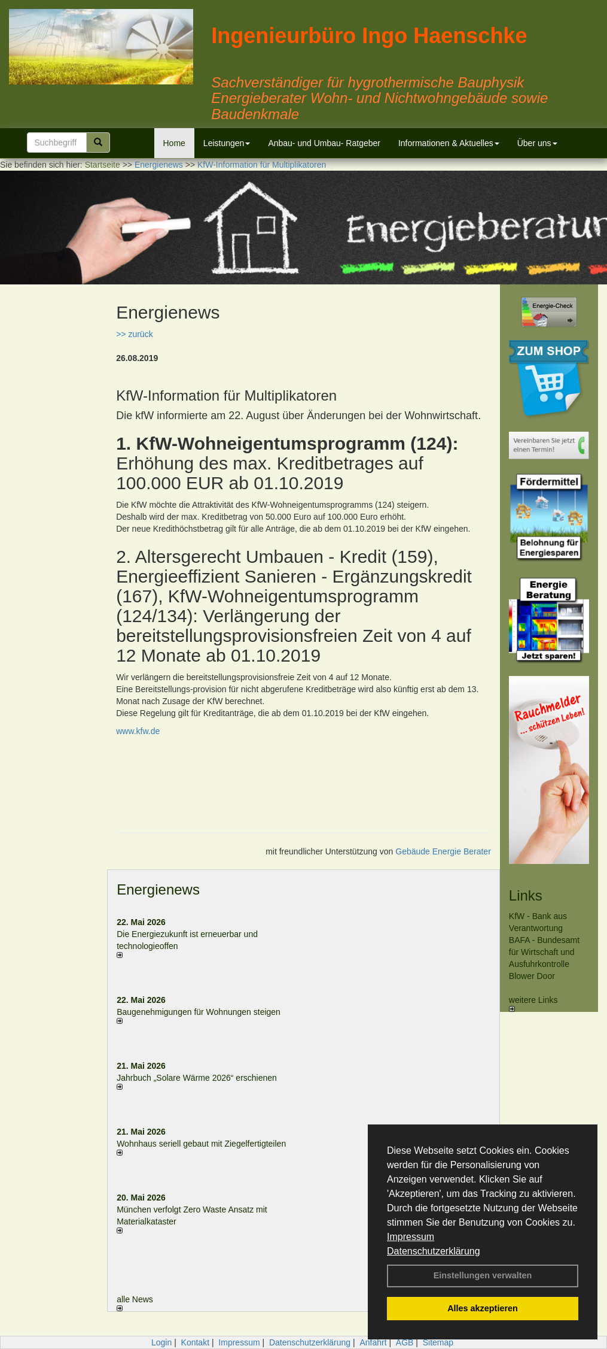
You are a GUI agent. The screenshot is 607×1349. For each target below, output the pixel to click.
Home (174, 143)
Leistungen (227, 143)
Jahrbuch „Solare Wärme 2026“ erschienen (197, 1078)
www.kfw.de (138, 731)
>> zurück (134, 334)
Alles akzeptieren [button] (482, 1308)
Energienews (158, 889)
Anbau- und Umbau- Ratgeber (324, 143)
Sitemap (438, 1342)
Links (525, 895)
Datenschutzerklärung (433, 1251)
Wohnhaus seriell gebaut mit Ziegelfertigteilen (201, 1143)
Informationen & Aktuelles (448, 143)
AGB (405, 1342)
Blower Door (532, 976)
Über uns (537, 143)
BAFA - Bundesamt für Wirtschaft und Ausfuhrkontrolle (544, 952)
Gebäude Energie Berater (443, 851)
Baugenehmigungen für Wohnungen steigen (198, 1012)
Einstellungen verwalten (483, 1275)
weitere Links (533, 1003)
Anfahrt (372, 1342)
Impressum (410, 1237)
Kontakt (195, 1342)
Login (161, 1342)
